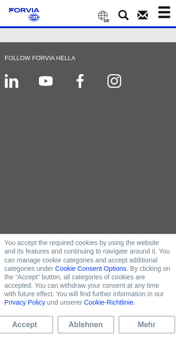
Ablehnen (86, 325)
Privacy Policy (24, 302)
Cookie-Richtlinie (108, 302)
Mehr (146, 325)
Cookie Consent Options (91, 268)
